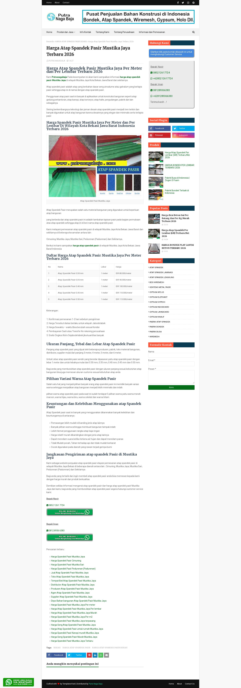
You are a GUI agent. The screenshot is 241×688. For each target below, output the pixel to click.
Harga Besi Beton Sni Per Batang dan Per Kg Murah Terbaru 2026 (175, 218)
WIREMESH (155, 336)
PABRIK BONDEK (157, 327)
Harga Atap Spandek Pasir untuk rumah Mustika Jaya (77, 629)
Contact (66, 3)
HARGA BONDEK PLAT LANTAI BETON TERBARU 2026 (178, 246)
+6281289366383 (161, 96)
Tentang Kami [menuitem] (102, 32)
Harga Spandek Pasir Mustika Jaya (68, 556)
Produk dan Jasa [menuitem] (65, 32)
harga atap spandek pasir (86, 245)
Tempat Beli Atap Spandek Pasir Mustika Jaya (73, 580)
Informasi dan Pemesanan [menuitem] (152, 32)
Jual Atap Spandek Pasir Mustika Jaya (69, 572)
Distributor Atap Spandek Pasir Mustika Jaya (72, 584)
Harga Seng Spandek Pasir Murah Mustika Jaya (74, 637)
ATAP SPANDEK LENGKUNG (162, 277)
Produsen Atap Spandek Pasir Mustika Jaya (72, 589)
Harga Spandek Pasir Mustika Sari (67, 564)
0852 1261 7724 (55, 505)
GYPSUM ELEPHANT (158, 297)
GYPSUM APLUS (157, 292)
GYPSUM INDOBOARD (159, 307)
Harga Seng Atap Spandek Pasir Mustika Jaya (73, 625)
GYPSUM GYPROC (157, 302)
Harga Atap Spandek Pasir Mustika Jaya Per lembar (76, 609)
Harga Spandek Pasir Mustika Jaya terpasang (73, 621)
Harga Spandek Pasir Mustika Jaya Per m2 (71, 617)
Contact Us (190, 684)
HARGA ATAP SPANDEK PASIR (76, 647)
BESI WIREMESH (157, 282)
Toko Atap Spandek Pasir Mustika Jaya (70, 576)
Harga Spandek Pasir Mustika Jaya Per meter (73, 605)
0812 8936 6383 (55, 530)
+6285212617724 (161, 78)
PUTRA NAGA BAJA (57, 61)
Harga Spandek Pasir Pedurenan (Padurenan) (73, 568)
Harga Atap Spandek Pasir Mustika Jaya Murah (74, 613)
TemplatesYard (68, 684)
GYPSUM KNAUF (157, 317)
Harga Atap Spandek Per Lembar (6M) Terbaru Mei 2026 (177, 155)
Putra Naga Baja (95, 684)
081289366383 (160, 90)
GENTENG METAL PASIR (160, 287)
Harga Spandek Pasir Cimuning (66, 560)
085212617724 (160, 72)
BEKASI (57, 647)
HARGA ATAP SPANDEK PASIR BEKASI (71, 41)
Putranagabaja (59, 77)
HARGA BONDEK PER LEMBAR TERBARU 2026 (179, 166)
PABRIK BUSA (156, 331)
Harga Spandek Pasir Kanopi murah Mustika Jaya (75, 633)
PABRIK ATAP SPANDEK (160, 322)
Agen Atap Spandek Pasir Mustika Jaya (70, 593)
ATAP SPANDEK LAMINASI (161, 272)
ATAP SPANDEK (156, 267)
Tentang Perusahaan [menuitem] (124, 32)
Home (49, 3)
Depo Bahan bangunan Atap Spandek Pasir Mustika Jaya (78, 601)
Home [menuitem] (49, 32)
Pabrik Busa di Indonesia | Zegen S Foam (177, 179)
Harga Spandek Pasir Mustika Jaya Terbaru (72, 641)
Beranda (50, 41)
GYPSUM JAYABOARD (159, 312)
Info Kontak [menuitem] (85, 32)
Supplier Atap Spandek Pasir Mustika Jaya (71, 597)
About (57, 3)
